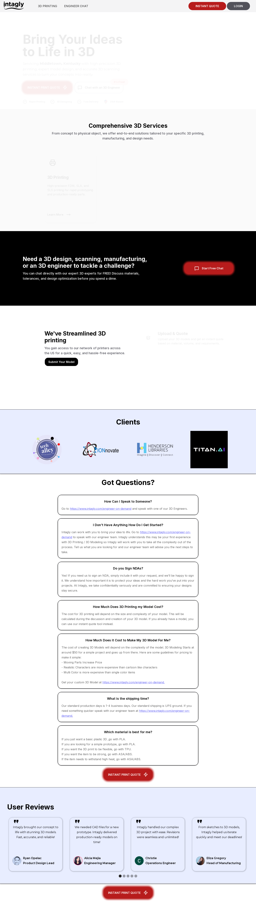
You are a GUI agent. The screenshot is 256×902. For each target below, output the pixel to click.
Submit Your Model (61, 362)
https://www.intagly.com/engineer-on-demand (100, 508)
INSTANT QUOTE (207, 6)
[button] (120, 876)
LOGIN (238, 6)
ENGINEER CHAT (76, 6)
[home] (14, 5)
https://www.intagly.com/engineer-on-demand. (133, 682)
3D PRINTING (47, 6)
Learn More (55, 211)
